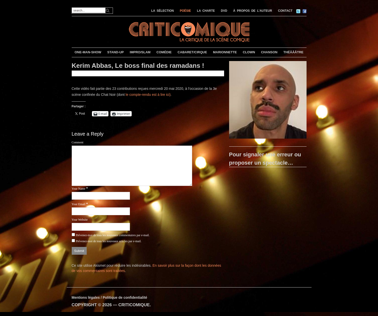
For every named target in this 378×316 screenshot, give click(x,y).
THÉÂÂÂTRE (293, 52)
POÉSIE (185, 11)
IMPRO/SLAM (140, 52)
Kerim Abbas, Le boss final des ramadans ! (138, 65)
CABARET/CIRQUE (192, 52)
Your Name (78, 188)
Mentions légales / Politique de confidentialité (109, 297)
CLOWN (249, 52)
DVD (224, 11)
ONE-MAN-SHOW (87, 52)
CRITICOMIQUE (134, 304)
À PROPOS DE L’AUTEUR (252, 11)
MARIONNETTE (225, 52)
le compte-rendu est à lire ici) (148, 95)
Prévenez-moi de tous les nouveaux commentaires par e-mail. (112, 235)
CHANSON (269, 52)
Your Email (78, 204)
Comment (77, 142)
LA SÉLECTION (162, 11)
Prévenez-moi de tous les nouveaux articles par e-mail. (108, 241)
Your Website (80, 219)
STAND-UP (115, 52)
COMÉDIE (164, 52)
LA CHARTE (206, 11)
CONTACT (285, 11)
